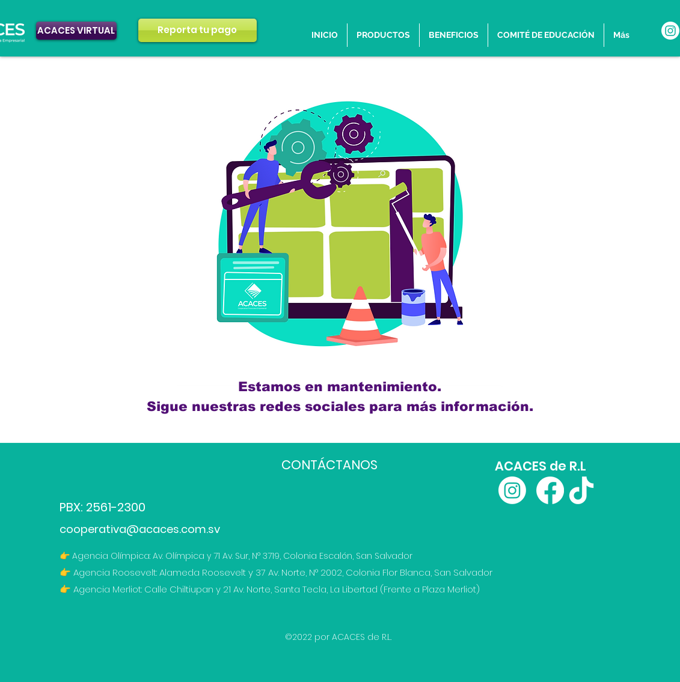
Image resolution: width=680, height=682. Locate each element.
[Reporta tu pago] (197, 30)
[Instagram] (670, 31)
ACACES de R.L (540, 466)
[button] (454, 35)
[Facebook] (550, 490)
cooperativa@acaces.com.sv (140, 529)
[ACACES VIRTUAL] (76, 31)
